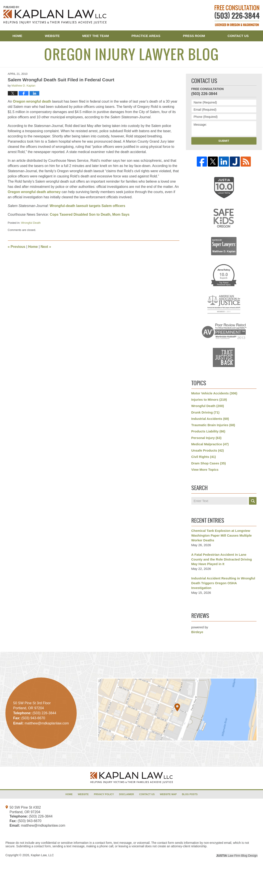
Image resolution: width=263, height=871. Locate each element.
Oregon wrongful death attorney (34, 192)
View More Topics (204, 469)
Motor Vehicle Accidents (214, 393)
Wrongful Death (31, 222)
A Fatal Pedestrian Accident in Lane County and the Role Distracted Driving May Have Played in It (221, 559)
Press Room (194, 36)
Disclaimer (126, 794)
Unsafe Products (207, 450)
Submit (223, 140)
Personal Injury (206, 438)
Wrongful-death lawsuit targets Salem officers (87, 206)
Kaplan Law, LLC (42, 855)
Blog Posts (190, 794)
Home (17, 36)
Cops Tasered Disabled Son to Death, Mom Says (89, 214)
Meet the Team (95, 36)
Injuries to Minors (209, 399)
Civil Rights (203, 457)
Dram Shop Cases (208, 463)
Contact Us (238, 36)
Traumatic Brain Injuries (213, 425)
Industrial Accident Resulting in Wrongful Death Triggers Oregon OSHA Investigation (223, 583)
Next (46, 247)
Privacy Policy (104, 794)
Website (52, 36)
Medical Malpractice (210, 444)
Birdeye (197, 632)
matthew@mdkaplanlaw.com (43, 825)
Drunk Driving (205, 412)
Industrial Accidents (210, 418)
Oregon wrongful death (32, 101)
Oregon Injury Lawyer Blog (55, 15)
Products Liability (208, 431)
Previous (16, 247)
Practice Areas (145, 36)
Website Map (168, 794)
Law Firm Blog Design (237, 855)
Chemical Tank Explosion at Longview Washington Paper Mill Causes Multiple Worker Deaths (221, 535)
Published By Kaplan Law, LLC (237, 15)
